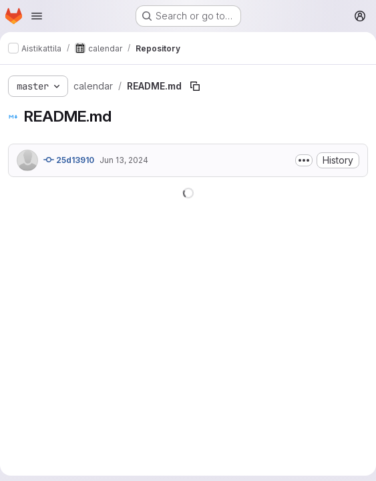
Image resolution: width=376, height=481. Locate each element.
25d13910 (68, 159)
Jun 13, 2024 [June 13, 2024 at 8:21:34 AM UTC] (124, 160)
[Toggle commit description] (304, 160)
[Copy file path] (195, 86)
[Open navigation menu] (36, 16)
